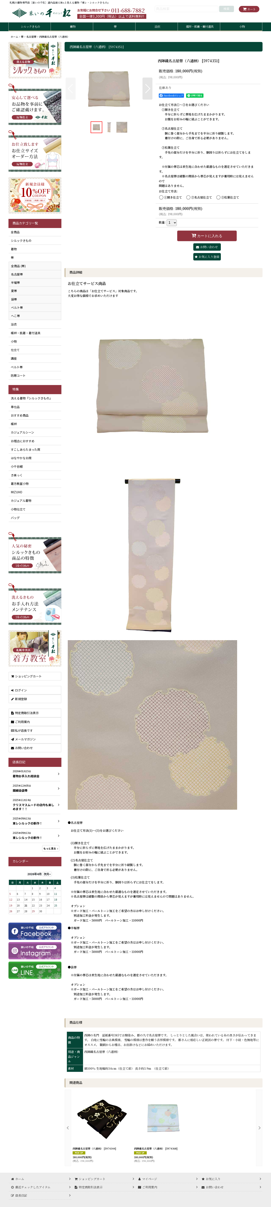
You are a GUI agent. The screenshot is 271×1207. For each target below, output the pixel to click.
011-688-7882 (128, 10)
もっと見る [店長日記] (50, 848)
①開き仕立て (173, 197)
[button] (71, 89)
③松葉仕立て (230, 197)
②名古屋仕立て (201, 197)
